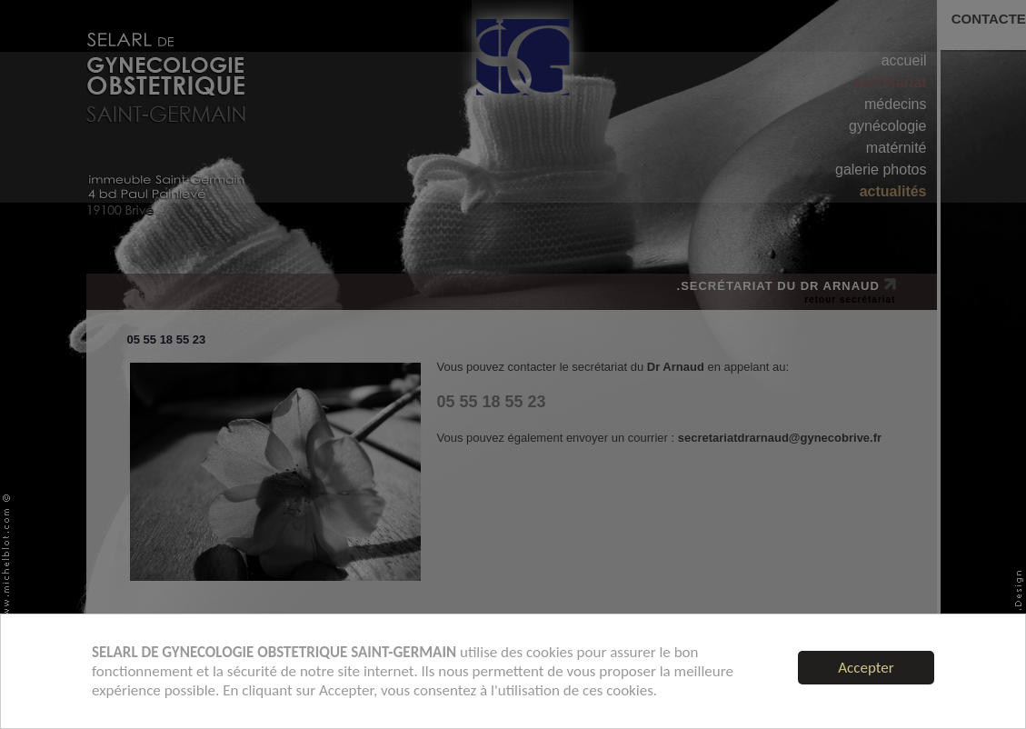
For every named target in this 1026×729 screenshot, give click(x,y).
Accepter (865, 667)
